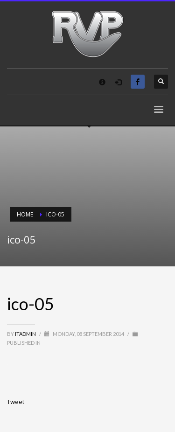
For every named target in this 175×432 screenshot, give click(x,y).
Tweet (15, 401)
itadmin (26, 334)
